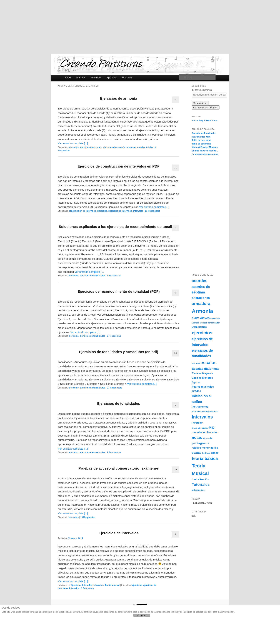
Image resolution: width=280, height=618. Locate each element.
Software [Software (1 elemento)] (206, 453)
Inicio (68, 77)
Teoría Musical (112, 585)
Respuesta (87, 588)
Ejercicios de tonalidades (118, 403)
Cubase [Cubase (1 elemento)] (203, 323)
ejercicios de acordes (91, 147)
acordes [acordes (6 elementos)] (199, 280)
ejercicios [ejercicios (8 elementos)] (202, 332)
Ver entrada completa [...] (73, 143)
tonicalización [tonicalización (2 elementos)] (200, 479)
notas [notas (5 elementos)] (197, 437)
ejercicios (74, 147)
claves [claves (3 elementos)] (205, 318)
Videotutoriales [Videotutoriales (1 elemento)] (199, 490)
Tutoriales (96, 77)
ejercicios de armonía (114, 147)
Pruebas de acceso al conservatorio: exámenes (118, 468)
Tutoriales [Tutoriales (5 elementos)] (201, 484)
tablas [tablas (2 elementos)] (214, 452)
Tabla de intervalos (201, 140)
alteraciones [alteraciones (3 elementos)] (201, 298)
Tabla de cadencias (201, 144)
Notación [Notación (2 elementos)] (212, 432)
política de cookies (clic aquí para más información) (209, 612)
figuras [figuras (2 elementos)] (196, 382)
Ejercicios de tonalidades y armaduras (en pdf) (118, 352)
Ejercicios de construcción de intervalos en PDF (118, 166)
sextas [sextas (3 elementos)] (196, 452)
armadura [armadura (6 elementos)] (201, 303)
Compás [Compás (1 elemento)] (195, 323)
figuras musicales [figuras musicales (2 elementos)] (203, 386)
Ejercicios (112, 77)
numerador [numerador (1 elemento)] (208, 438)
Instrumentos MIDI (201, 137)
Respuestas (152, 211)
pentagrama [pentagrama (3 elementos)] (200, 443)
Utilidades (127, 77)
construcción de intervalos (82, 211)
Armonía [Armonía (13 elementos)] (202, 311)
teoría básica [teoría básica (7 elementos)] (205, 458)
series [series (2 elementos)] (214, 447)
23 (175, 353)
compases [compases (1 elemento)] (215, 318)
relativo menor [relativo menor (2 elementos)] (201, 447)
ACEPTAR (141, 616)
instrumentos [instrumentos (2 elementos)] (200, 406)
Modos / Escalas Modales (205, 147)
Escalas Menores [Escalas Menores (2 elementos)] (202, 377)
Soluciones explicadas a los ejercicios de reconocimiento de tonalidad (118, 227)
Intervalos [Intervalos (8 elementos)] (202, 416)
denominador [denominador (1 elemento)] (214, 323)
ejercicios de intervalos (120, 211)
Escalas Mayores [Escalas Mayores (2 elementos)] (202, 373)
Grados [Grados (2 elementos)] (196, 391)
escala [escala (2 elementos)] (196, 363)
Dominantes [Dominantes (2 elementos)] (199, 326)
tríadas (149, 147)
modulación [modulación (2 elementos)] (199, 432)
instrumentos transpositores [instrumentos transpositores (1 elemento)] (205, 411)
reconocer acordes (135, 147)
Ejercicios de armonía (118, 98)
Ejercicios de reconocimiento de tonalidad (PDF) (119, 291)
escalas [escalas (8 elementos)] (209, 362)
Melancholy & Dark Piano (204, 120)
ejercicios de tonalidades (92, 275)
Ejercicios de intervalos (118, 533)
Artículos (80, 77)
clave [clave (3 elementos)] (195, 318)
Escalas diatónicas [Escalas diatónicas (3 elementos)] (205, 368)
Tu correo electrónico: (202, 90)
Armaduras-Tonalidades (204, 133)
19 (175, 469)
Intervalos (138, 211)
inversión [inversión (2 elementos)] (197, 422)
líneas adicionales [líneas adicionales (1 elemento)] (200, 428)
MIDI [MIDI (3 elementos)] (212, 427)
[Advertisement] (140, 27)
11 (175, 167)
